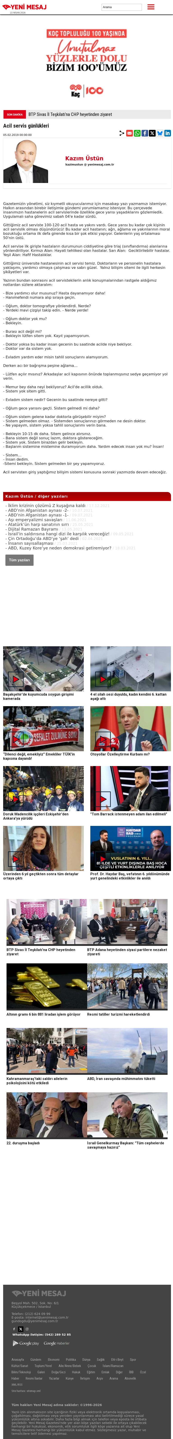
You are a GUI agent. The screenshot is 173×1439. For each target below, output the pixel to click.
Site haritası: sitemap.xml (26, 1391)
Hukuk (76, 1372)
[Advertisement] (87, 601)
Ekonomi (53, 1360)
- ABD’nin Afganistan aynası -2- (36, 510)
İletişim (85, 1378)
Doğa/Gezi (59, 1372)
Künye (70, 1378)
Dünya (86, 1360)
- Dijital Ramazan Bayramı (31, 529)
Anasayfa (17, 1360)
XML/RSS (17, 1384)
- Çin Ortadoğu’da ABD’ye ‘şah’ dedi (42, 538)
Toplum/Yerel (43, 1366)
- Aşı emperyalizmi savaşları (33, 519)
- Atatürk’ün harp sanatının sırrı (37, 524)
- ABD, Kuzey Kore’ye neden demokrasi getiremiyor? (59, 548)
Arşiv (99, 1378)
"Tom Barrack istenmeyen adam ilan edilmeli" (128, 814)
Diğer (119, 1372)
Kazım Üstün (84, 158)
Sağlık (101, 1360)
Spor (133, 1360)
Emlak (105, 1372)
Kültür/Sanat (19, 1366)
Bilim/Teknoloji (21, 1372)
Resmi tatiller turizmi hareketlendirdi (118, 1014)
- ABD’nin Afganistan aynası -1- (36, 515)
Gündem (35, 1360)
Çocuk (92, 1366)
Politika (71, 1360)
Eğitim (91, 1372)
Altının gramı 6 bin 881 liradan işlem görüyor (44, 1014)
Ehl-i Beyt (117, 1360)
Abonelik (130, 1378)
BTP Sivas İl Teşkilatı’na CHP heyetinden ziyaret (70, 114)
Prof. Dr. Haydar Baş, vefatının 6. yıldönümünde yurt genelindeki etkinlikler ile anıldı (130, 876)
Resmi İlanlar (34, 1378)
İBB (131, 1372)
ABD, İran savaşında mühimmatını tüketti (121, 1079)
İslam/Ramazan (113, 1366)
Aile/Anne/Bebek (70, 1366)
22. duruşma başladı (23, 1143)
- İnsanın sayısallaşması (29, 543)
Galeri (41, 1372)
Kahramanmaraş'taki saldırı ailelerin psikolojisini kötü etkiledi (37, 1081)
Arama (113, 1378)
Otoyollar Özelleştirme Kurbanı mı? (120, 754)
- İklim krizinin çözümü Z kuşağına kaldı (45, 505)
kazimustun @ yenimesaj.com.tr (90, 164)
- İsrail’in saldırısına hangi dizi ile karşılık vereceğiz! (57, 533)
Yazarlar (54, 1378)
